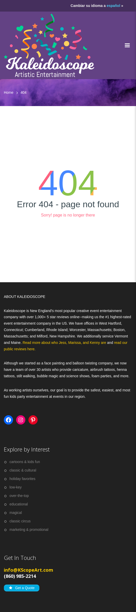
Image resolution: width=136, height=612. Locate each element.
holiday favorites (22, 479)
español (113, 6)
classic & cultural (22, 470)
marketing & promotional (28, 530)
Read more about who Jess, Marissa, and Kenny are (65, 343)
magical (15, 513)
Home (8, 92)
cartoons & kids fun (24, 462)
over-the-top (19, 496)
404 (23, 92)
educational (18, 504)
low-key (15, 487)
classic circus (19, 521)
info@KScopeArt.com (28, 570)
